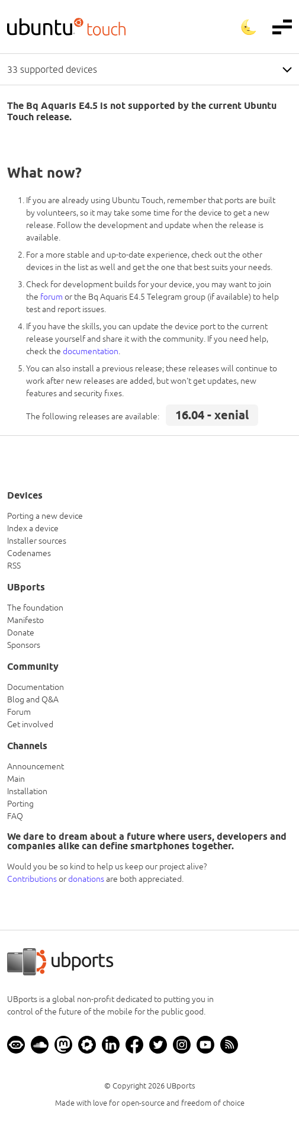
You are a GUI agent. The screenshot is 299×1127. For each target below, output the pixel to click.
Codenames (29, 553)
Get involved (30, 724)
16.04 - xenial (212, 415)
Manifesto (25, 620)
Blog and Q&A (33, 699)
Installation (27, 791)
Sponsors (23, 645)
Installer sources (36, 540)
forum (51, 296)
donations (86, 879)
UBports (180, 1085)
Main (16, 779)
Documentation (35, 687)
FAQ (15, 816)
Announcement (35, 766)
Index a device (33, 528)
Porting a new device (45, 516)
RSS (14, 565)
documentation (90, 351)
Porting (20, 803)
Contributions (32, 879)
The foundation (35, 607)
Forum (19, 712)
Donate (20, 632)
